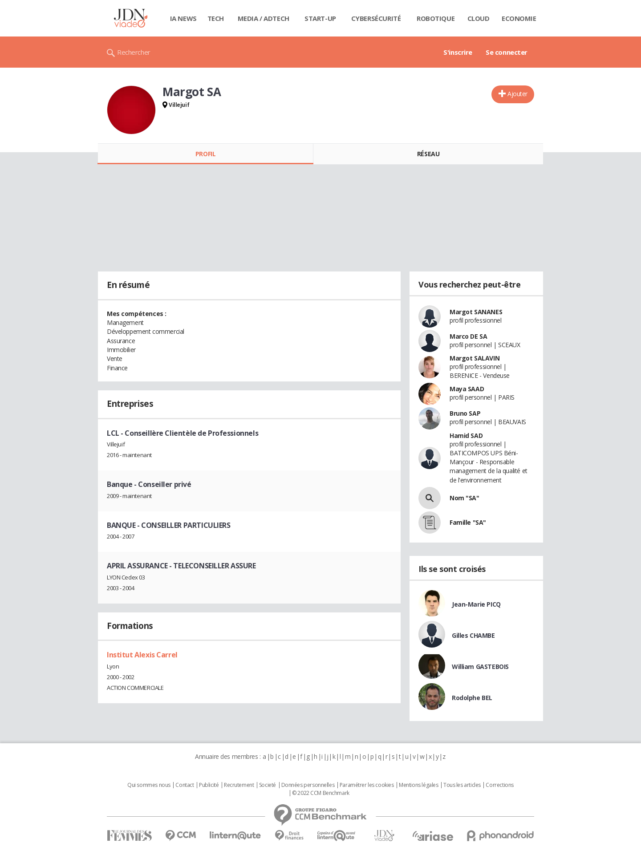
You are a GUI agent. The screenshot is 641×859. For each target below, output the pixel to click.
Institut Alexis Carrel (142, 655)
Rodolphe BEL (472, 697)
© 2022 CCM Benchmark (320, 793)
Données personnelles (308, 785)
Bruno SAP (465, 413)
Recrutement (239, 785)
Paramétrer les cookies (367, 785)
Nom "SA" (464, 498)
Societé (267, 785)
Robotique (435, 18)
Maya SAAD (467, 389)
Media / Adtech (263, 18)
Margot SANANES (476, 312)
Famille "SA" (468, 522)
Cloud (478, 18)
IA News (183, 18)
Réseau (428, 154)
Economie (519, 18)
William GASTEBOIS (480, 666)
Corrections (499, 785)
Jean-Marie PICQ (476, 604)
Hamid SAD (466, 435)
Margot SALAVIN (474, 358)
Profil (205, 154)
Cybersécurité (376, 18)
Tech (215, 18)
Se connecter (506, 52)
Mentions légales (418, 785)
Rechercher (133, 52)
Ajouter (517, 93)
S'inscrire (457, 52)
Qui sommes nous (148, 785)
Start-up (320, 18)
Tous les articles (462, 785)
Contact (184, 785)
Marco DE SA (468, 336)
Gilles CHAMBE (473, 635)
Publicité (209, 785)
